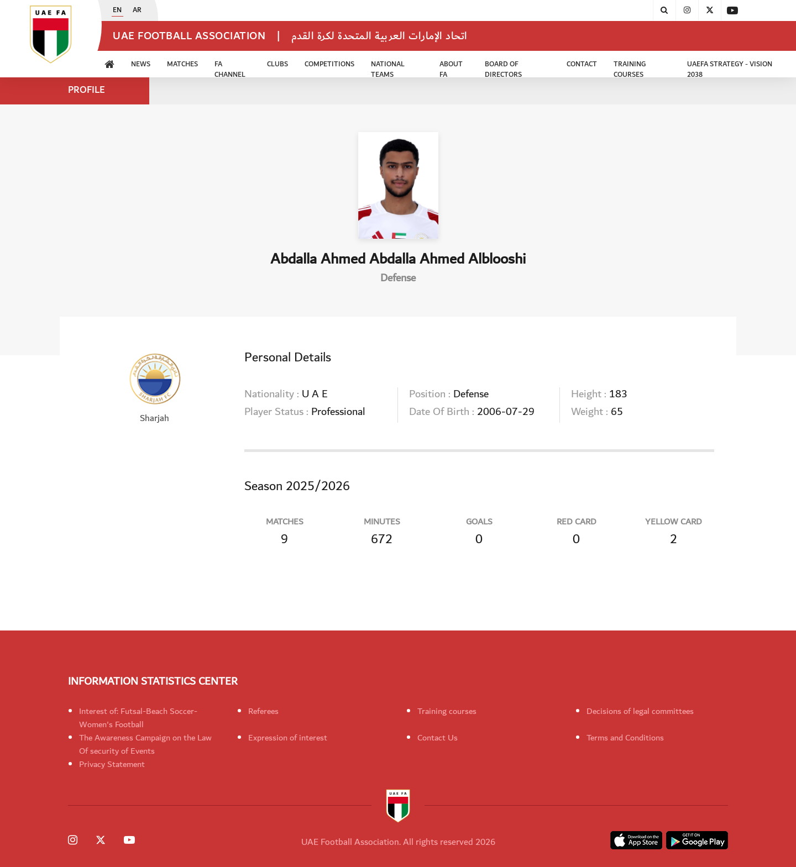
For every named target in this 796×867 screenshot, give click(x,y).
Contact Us (437, 738)
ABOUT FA (451, 68)
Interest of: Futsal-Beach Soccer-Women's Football (138, 718)
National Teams (388, 68)
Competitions (329, 64)
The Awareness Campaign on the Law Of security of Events (145, 744)
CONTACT (582, 64)
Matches (182, 64)
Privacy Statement (112, 764)
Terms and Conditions (625, 738)
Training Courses (630, 68)
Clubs (277, 64)
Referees (263, 711)
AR (137, 10)
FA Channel (229, 68)
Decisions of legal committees (640, 711)
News (140, 64)
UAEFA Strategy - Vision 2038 (729, 68)
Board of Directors (503, 68)
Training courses (446, 711)
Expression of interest (287, 738)
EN (117, 10)
